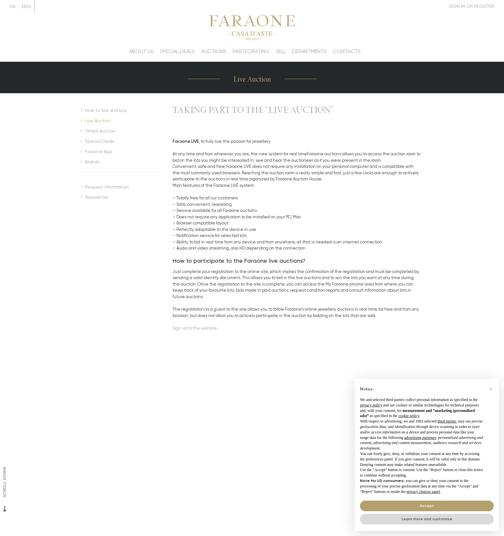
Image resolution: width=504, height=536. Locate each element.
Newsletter (96, 197)
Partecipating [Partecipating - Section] (251, 51)
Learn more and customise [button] (426, 518)
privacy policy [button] (371, 405)
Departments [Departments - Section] (309, 51)
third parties (446, 421)
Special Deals (99, 141)
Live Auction (98, 120)
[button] (490, 389)
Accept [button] (427, 505)
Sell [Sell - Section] (281, 51)
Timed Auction (100, 130)
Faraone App (99, 151)
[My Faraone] (472, 6)
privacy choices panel (423, 491)
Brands (92, 161)
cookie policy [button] (409, 415)
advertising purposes (420, 437)
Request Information (107, 186)
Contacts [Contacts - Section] (347, 51)
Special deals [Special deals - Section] (177, 51)
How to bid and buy (106, 110)
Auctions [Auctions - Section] (213, 51)
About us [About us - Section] (141, 51)
